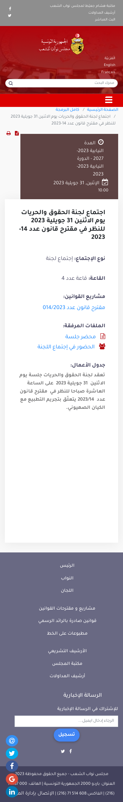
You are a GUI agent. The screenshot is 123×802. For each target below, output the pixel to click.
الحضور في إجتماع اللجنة (66, 347)
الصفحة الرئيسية (102, 110)
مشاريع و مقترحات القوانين (67, 608)
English (109, 65)
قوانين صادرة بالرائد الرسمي (67, 621)
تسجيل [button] (66, 735)
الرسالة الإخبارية (82, 696)
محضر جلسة (80, 337)
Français (108, 72)
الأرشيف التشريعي (67, 651)
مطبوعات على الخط (67, 633)
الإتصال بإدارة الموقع (31, 793)
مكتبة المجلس (67, 664)
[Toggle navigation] (109, 100)
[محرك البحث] (61, 83)
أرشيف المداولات (101, 13)
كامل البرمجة (67, 110)
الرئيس (67, 565)
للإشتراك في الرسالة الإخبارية (87, 709)
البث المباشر (105, 20)
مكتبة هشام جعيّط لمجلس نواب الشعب (82, 6)
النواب (67, 578)
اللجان (67, 591)
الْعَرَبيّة (110, 58)
